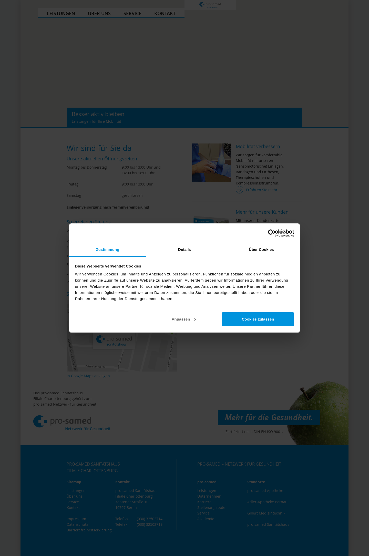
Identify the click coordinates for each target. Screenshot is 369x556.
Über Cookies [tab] (261, 249)
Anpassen (184, 319)
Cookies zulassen (258, 319)
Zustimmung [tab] (107, 249)
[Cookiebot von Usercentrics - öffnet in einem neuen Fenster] (271, 233)
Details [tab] (184, 249)
